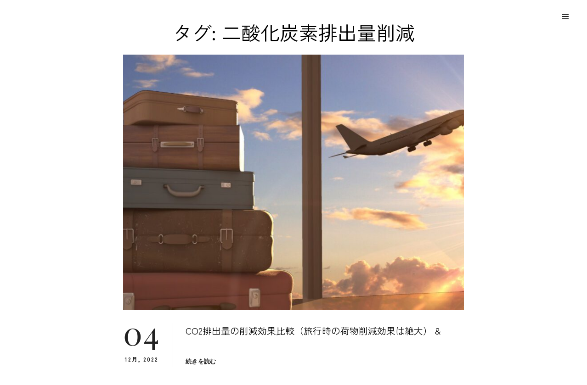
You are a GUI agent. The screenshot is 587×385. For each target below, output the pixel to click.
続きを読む (201, 361)
